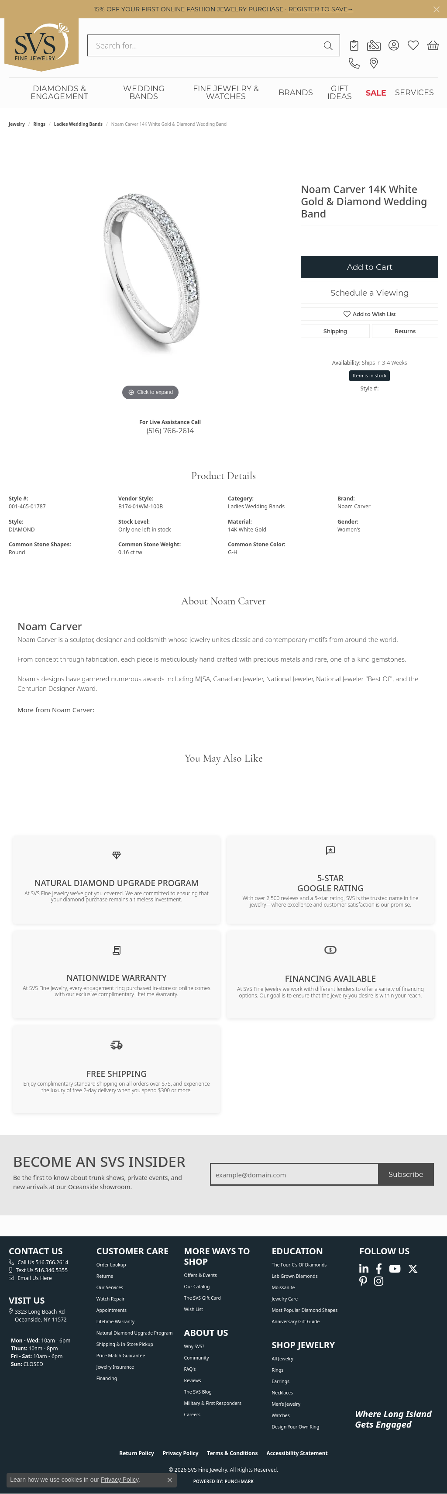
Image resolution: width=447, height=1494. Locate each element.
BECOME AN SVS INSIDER (99, 1161)
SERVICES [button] (414, 92)
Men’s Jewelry (286, 1404)
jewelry (17, 124)
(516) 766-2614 (170, 430)
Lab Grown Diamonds (294, 1276)
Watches (280, 1415)
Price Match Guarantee (120, 1356)
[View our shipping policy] (116, 1044)
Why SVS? (194, 1346)
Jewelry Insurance (115, 1367)
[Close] (436, 9)
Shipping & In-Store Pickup (124, 1344)
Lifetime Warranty (115, 1321)
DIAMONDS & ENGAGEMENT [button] (59, 92)
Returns (405, 331)
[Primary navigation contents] (223, 92)
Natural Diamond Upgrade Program (134, 1333)
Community (196, 1358)
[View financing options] (330, 949)
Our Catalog (197, 1287)
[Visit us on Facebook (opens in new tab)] (378, 1269)
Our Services (109, 1287)
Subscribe (406, 1174)
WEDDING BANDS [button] (144, 92)
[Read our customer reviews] (330, 850)
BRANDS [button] (296, 92)
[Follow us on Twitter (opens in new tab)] (413, 1269)
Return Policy (136, 1453)
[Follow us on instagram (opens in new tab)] (378, 1281)
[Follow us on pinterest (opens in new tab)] (363, 1281)
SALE (376, 92)
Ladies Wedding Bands (78, 124)
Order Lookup (111, 1265)
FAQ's (190, 1369)
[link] (354, 45)
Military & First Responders (212, 1403)
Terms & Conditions (232, 1453)
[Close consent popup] (169, 1480)
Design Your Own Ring (295, 1427)
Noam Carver (354, 506)
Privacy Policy (181, 1453)
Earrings (280, 1381)
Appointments (111, 1310)
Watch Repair (110, 1299)
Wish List (193, 1309)
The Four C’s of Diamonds (299, 1265)
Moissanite (283, 1287)
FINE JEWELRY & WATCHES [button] (226, 92)
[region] (151, 272)
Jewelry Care (285, 1299)
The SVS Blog (198, 1392)
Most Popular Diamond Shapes (304, 1310)
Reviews (192, 1380)
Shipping (335, 331)
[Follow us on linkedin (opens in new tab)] (363, 1269)
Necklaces (282, 1393)
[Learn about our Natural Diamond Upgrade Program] (116, 854)
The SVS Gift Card (202, 1298)
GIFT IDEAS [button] (339, 92)
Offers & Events (200, 1275)
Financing (106, 1378)
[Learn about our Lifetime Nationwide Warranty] (116, 950)
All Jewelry (282, 1359)
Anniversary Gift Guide (296, 1321)
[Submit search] (330, 45)
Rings (39, 124)
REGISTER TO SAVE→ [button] (321, 9)
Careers (192, 1414)
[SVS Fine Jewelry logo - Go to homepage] (41, 45)
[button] (393, 45)
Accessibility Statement (296, 1453)
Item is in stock (370, 375)
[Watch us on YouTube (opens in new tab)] (395, 1269)
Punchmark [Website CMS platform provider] (239, 1481)
